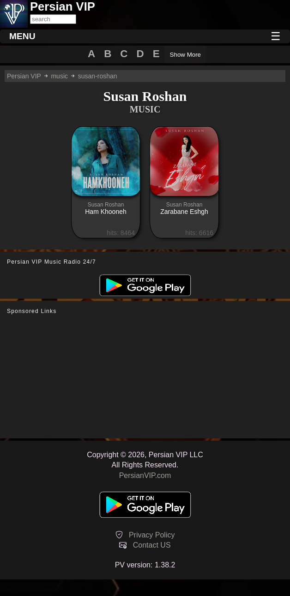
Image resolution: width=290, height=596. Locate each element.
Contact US (152, 545)
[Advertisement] (145, 376)
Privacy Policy (152, 535)
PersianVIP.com (145, 475)
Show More (185, 54)
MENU (22, 36)
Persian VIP (24, 76)
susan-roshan (97, 76)
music (59, 76)
